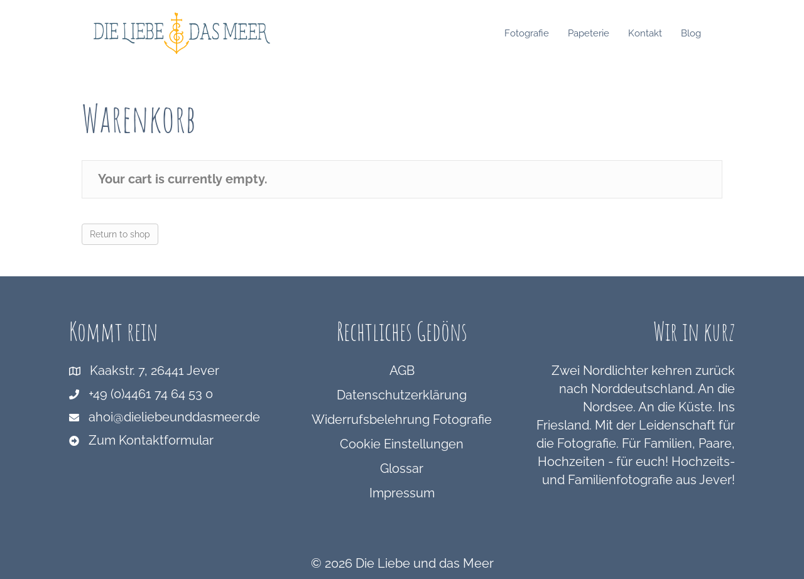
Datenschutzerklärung (402, 395)
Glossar (401, 468)
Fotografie (538, 33)
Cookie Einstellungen (402, 444)
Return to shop (120, 234)
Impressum (402, 493)
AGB (402, 370)
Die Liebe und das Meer (425, 563)
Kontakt (657, 33)
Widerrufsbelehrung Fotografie (402, 419)
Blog (703, 33)
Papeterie (600, 33)
